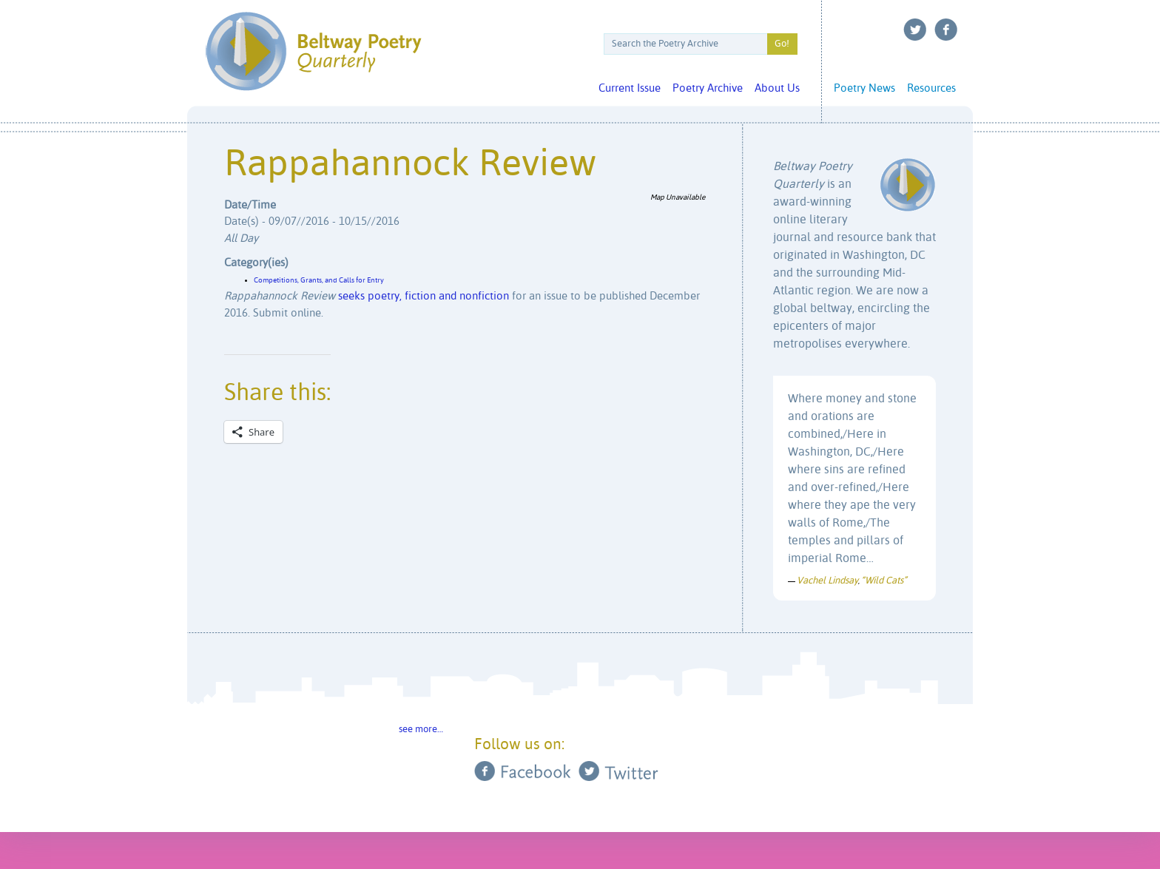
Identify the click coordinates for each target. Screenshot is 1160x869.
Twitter (915, 29)
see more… (421, 729)
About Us (777, 88)
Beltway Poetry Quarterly (313, 51)
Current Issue (629, 88)
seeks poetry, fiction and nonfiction (423, 296)
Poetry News (864, 88)
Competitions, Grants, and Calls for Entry (319, 280)
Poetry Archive (707, 88)
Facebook (946, 29)
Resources (931, 88)
